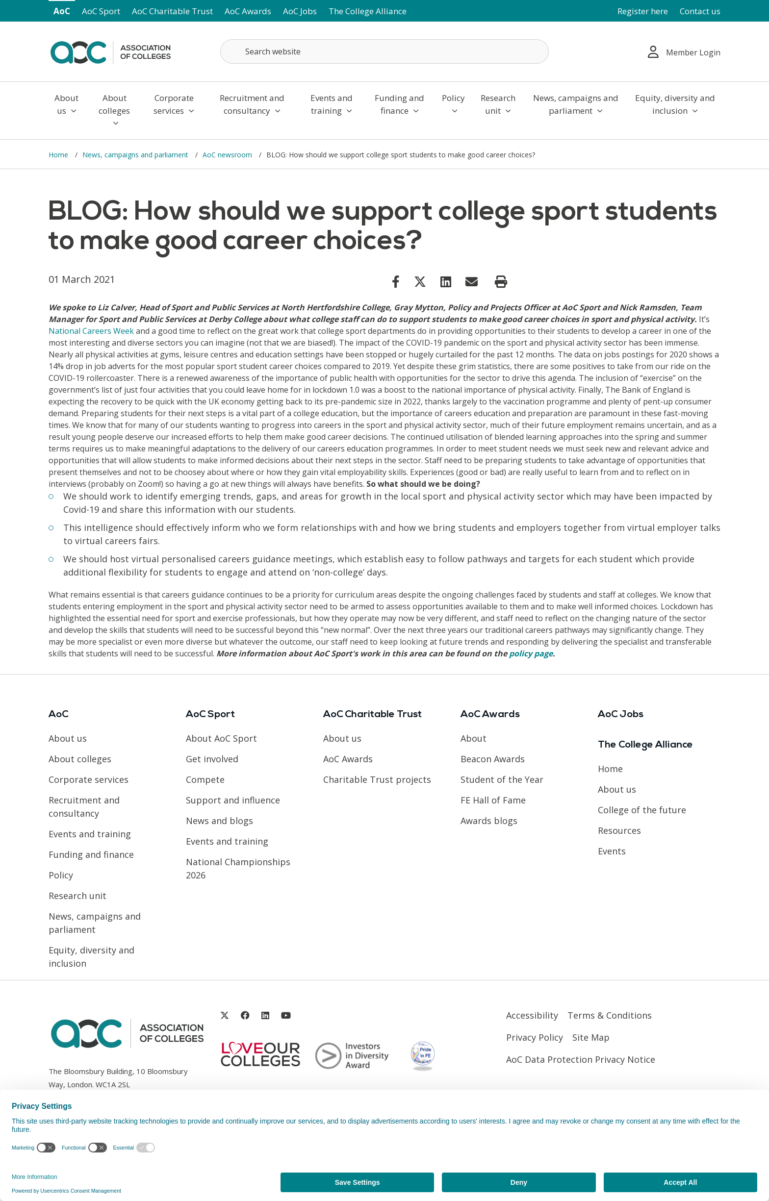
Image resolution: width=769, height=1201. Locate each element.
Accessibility (532, 1015)
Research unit (498, 104)
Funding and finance (399, 104)
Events (612, 851)
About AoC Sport (221, 738)
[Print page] (501, 282)
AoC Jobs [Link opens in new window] (300, 11)
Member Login (684, 52)
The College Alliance (368, 11)
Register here (642, 11)
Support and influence (233, 800)
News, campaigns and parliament (575, 104)
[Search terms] (384, 51)
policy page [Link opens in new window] (531, 653)
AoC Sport (101, 11)
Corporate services (174, 104)
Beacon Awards (493, 759)
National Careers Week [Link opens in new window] (91, 330)
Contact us (700, 11)
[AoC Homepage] (110, 50)
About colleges (114, 109)
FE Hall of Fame (493, 800)
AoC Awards (248, 11)
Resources (619, 830)
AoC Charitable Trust (172, 11)
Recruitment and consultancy (252, 104)
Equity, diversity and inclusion (675, 104)
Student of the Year (502, 779)
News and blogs (219, 820)
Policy (453, 103)
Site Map (591, 1037)
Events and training (331, 104)
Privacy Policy (534, 1037)
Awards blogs (489, 820)
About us (66, 104)
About (474, 738)
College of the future (642, 810)
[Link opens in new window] (396, 281)
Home (59, 154)
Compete (205, 779)
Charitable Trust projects (377, 779)
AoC (61, 11)
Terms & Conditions (609, 1015)
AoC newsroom (228, 154)
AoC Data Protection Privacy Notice (580, 1059)
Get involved (212, 759)
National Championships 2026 (238, 868)
